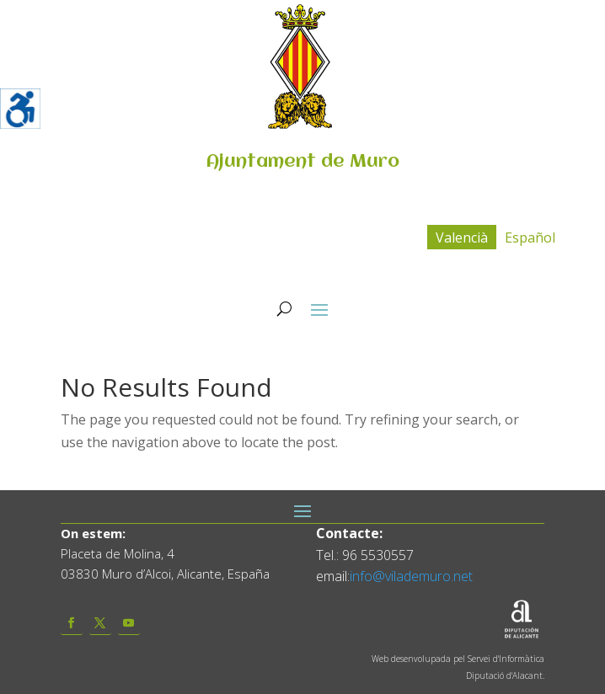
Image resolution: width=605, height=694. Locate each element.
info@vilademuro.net (411, 576)
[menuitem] (461, 237)
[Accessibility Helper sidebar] (20, 108)
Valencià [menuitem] (462, 237)
